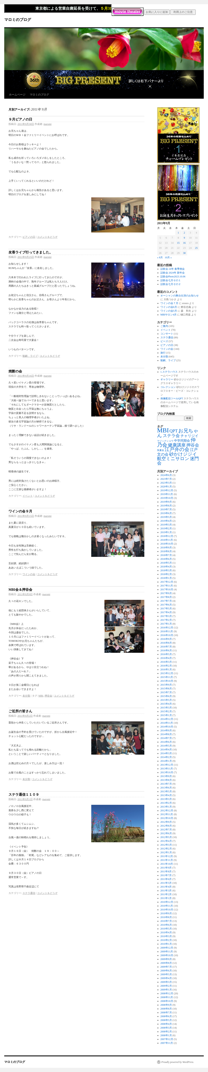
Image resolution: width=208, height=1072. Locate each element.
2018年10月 (166, 543)
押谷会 (48, 695)
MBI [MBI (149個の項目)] (163, 430)
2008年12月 (166, 993)
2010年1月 (166, 943)
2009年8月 (166, 962)
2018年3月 (166, 570)
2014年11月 (166, 722)
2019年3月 (166, 524)
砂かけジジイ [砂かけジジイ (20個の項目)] (183, 454)
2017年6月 (166, 604)
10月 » (168, 257)
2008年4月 (166, 1023)
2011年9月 (166, 867)
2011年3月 (166, 890)
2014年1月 (166, 760)
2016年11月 (166, 631)
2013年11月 (166, 768)
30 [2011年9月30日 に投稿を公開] (184, 253)
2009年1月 (166, 989)
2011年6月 (166, 879)
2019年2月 (166, 528)
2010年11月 (166, 905)
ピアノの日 (28, 236)
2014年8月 (166, 734)
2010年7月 (166, 921)
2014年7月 (166, 738)
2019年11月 (166, 494)
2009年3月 (166, 982)
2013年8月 (166, 780)
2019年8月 (166, 505)
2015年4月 (166, 703)
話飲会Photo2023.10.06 (173, 276)
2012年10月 (166, 818)
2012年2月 (166, 848)
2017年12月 (166, 581)
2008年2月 (166, 1031)
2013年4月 (166, 795)
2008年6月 (166, 1016)
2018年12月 (166, 536)
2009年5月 (166, 974)
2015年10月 (166, 680)
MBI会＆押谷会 (20, 589)
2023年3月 (166, 482)
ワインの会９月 (20, 511)
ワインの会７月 (169, 303)
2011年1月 (166, 898)
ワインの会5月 (168, 310)
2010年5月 (166, 928)
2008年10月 (166, 1001)
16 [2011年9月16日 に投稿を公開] (184, 242)
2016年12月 (166, 627)
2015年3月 (166, 707)
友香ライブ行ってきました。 (30, 252)
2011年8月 (166, 871)
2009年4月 (166, 978)
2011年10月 (166, 863)
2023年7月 (166, 478)
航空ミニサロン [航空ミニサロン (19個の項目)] (173, 458)
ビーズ (164, 341)
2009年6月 (166, 970)
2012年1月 (166, 852)
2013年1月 (166, 806)
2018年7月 (166, 555)
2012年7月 (166, 829)
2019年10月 (166, 498)
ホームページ (17, 94)
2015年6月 (166, 696)
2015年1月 (166, 715)
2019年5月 (166, 517)
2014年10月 (166, 726)
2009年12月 (166, 947)
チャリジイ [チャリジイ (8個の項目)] (189, 436)
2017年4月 (166, 612)
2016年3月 (166, 661)
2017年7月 (166, 600)
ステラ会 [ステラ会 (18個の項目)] (171, 435)
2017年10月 (166, 589)
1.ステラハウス (169, 371)
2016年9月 (166, 639)
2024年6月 (166, 475)
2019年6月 (166, 513)
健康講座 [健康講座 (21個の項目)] (177, 445)
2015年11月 (166, 677)
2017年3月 (166, 616)
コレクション (168, 387)
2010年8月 (166, 917)
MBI (40, 695)
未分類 (26, 695)
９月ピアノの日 (20, 119)
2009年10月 (166, 955)
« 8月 (160, 257)
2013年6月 (166, 787)
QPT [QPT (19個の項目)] (173, 431)
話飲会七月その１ (170, 280)
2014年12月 (166, 719)
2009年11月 (166, 951)
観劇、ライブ (30, 355)
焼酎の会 (15, 371)
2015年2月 (166, 711)
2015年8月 (166, 688)
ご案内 (164, 326)
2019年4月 (166, 520)
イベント (27, 495)
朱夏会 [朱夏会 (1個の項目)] (160, 450)
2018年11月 (166, 539)
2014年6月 (166, 741)
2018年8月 (166, 551)
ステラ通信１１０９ (23, 794)
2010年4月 (166, 932)
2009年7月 (166, 966)
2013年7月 (166, 783)
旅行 (163, 352)
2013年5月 (166, 791)
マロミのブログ (17, 20)
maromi (47, 124)
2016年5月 (166, 654)
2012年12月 (166, 810)
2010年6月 (166, 924)
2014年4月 (166, 749)
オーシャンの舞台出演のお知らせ (179, 295)
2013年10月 (166, 772)
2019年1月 (166, 532)
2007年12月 (166, 1039)
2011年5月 (166, 882)
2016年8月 (166, 642)
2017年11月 (166, 585)
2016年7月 (166, 646)
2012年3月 (166, 844)
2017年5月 (166, 608)
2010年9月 (166, 913)
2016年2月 (166, 665)
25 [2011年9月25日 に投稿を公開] (196, 247)
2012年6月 (166, 833)
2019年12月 (166, 490)
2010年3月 (166, 936)
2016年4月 (166, 658)
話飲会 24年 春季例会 (172, 268)
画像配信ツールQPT (171, 398)
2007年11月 (166, 1043)
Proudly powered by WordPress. (177, 1062)
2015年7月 (166, 692)
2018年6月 (166, 558)
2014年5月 (166, 745)
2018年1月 (166, 578)
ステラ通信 (28, 893)
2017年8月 (166, 597)
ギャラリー (166, 379)
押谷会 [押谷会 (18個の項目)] (192, 445)
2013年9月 (166, 776)
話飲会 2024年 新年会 (172, 272)
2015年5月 (166, 700)
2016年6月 (166, 650)
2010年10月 (166, 909)
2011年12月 (166, 856)
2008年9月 (166, 1004)
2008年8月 (166, 1008)
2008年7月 (166, 1012)
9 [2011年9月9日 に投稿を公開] (184, 237)
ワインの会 (28, 574)
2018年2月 (166, 574)
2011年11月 (166, 860)
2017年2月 (166, 619)
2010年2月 (166, 940)
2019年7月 (166, 509)
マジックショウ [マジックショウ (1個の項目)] (165, 441)
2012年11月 (166, 814)
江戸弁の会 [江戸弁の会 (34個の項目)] (177, 449)
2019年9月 (166, 501)
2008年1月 (166, 1035)
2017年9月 (166, 593)
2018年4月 (166, 566)
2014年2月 (166, 757)
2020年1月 (166, 486)
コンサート (166, 333)
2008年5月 (166, 1020)
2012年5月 (166, 837)
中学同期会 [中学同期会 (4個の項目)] (182, 440)
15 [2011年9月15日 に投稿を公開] (178, 242)
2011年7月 (166, 875)
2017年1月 (166, 623)
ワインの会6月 (168, 307)
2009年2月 (166, 985)
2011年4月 (166, 886)
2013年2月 (166, 802)
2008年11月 (166, 997)
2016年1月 (166, 669)
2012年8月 (166, 825)
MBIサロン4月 (168, 314)
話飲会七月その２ (170, 284)
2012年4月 (166, 841)
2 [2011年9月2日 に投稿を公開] (184, 232)
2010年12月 (166, 901)
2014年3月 (166, 753)
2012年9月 (166, 821)
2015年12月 (166, 673)
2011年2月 (166, 894)
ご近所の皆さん (20, 711)
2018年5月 (166, 562)
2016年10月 (166, 635)
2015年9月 (166, 684)
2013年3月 (166, 799)
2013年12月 (166, 764)
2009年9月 (166, 959)
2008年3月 (166, 1027)
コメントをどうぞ (47, 236)
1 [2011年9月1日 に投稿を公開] (178, 232)
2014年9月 (166, 730)
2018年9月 (166, 547)
